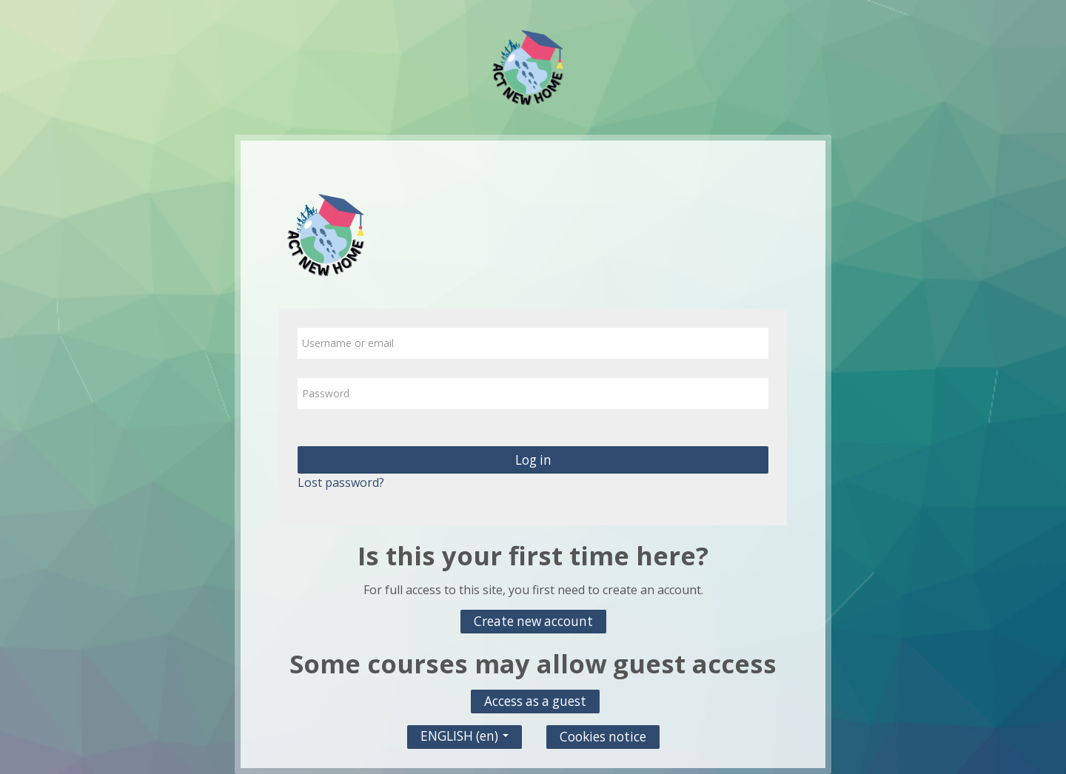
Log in (533, 459)
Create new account (533, 621)
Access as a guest (535, 701)
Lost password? (341, 482)
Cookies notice (603, 736)
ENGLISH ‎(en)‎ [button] (464, 732)
